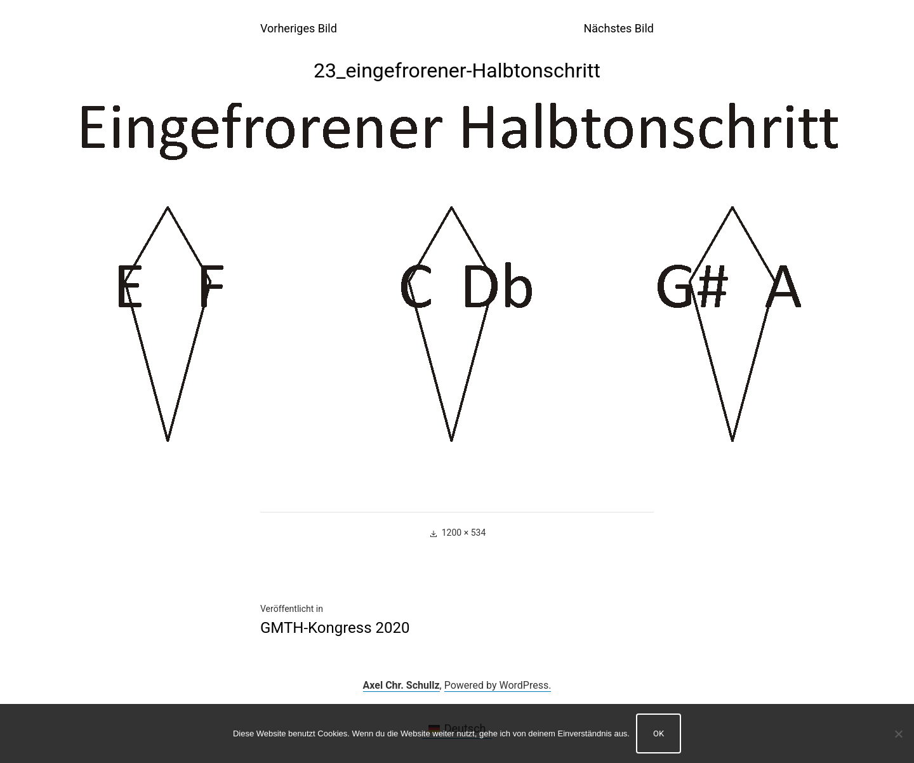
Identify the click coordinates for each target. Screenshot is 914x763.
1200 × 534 (464, 532)
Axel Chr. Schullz (401, 685)
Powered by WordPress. (498, 685)
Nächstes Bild (618, 28)
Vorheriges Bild (298, 28)
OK (658, 733)
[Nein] (898, 733)
